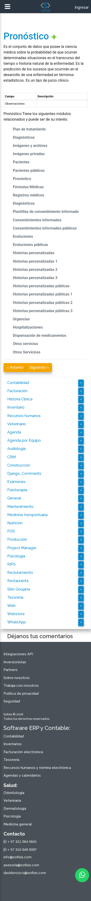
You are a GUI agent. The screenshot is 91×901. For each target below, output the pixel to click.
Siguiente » (39, 367)
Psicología (16, 556)
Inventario (15, 407)
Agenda (14, 432)
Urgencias (21, 319)
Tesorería (15, 597)
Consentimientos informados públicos (45, 228)
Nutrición (15, 523)
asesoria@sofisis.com (21, 865)
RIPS (11, 564)
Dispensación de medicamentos (39, 335)
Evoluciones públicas (30, 244)
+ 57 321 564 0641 (20, 841)
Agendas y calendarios (22, 775)
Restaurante (18, 581)
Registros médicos (28, 195)
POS (11, 531)
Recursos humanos (24, 416)
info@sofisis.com (18, 857)
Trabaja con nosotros (21, 685)
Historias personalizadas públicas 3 (43, 311)
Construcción (18, 465)
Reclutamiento (20, 572)
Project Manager (21, 548)
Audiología (16, 448)
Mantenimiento (20, 506)
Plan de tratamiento (29, 129)
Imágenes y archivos (30, 145)
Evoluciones (23, 236)
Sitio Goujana (18, 589)
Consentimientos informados (37, 220)
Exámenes (16, 481)
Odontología (14, 793)
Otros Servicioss (26, 352)
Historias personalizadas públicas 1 (43, 294)
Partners (11, 670)
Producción (17, 539)
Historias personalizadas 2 (35, 269)
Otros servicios (25, 343)
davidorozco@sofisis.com (25, 873)
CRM (11, 457)
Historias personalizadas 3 (35, 278)
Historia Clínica (19, 399)
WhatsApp (16, 622)
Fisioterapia (17, 490)
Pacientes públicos (29, 170)
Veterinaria (12, 800)
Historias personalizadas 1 (35, 261)
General (14, 498)
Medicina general (18, 824)
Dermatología (15, 808)
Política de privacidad (21, 693)
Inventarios (13, 744)
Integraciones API (18, 654)
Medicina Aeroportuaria (27, 515)
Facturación (17, 391)
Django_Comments (24, 473)
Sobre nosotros (17, 678)
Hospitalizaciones (28, 327)
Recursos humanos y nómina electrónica (37, 768)
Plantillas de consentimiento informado (46, 211)
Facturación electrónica (23, 752)
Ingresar (82, 7)
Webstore (16, 614)
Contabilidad (18, 382)
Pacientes (21, 162)
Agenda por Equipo (24, 440)
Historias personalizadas (33, 253)
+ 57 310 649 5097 (20, 849)
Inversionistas (15, 662)
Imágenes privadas (29, 154)
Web (11, 605)
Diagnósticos (24, 137)
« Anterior (15, 367)
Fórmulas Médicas (28, 187)
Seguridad (12, 701)
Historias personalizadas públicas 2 (43, 302)
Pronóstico (26, 36)
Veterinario (16, 424)
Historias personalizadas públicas (41, 286)
